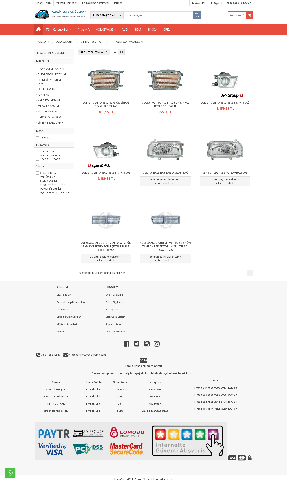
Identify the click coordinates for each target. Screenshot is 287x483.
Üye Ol (216, 3)
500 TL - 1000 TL (50, 155)
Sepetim (238, 15)
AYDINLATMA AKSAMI (50, 68)
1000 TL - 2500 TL (51, 159)
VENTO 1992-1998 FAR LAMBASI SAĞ (165, 172)
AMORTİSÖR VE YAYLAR (51, 74)
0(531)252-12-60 (50, 354)
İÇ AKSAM (43, 94)
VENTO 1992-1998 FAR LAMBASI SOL (224, 172)
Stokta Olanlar (48, 180)
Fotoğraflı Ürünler (50, 188)
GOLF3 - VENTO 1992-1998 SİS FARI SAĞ (224, 102)
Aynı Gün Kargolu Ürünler (55, 192)
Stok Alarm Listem (115, 316)
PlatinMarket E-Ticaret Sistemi (133, 479)
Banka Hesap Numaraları (71, 302)
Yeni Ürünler (47, 177)
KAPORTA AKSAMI (48, 100)
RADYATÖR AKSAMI (49, 117)
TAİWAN (45, 138)
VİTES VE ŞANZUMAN (50, 122)
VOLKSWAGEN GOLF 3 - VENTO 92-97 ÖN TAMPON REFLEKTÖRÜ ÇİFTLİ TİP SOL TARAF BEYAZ (165, 246)
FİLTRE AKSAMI (46, 89)
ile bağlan (239, 3)
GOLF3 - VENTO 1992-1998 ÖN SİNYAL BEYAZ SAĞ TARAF (105, 104)
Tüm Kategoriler (57, 29)
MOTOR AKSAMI (47, 111)
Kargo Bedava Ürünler (53, 184)
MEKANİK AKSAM (47, 105)
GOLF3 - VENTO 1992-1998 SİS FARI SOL (105, 172)
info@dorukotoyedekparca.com (87, 354)
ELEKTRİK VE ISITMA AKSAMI (49, 81)
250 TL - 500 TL (49, 151)
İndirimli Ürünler (49, 173)
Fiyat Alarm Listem (115, 331)
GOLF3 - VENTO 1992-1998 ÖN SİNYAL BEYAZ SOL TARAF (165, 104)
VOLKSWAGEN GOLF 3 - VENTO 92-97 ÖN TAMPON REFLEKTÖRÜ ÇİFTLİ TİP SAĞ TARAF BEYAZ (106, 246)
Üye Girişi (199, 3)
